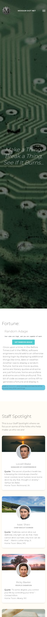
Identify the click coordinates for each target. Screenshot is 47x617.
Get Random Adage (23, 342)
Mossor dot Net (27, 11)
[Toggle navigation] (44, 10)
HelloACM (12, 386)
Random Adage (16, 331)
